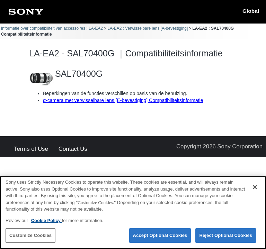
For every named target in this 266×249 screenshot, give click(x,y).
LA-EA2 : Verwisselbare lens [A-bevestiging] (147, 28)
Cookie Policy (46, 222)
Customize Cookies (30, 238)
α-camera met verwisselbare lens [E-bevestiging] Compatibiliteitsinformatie (123, 100)
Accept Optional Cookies (160, 238)
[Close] (255, 189)
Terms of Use (31, 149)
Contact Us (73, 149)
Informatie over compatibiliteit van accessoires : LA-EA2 (52, 28)
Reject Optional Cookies (225, 238)
